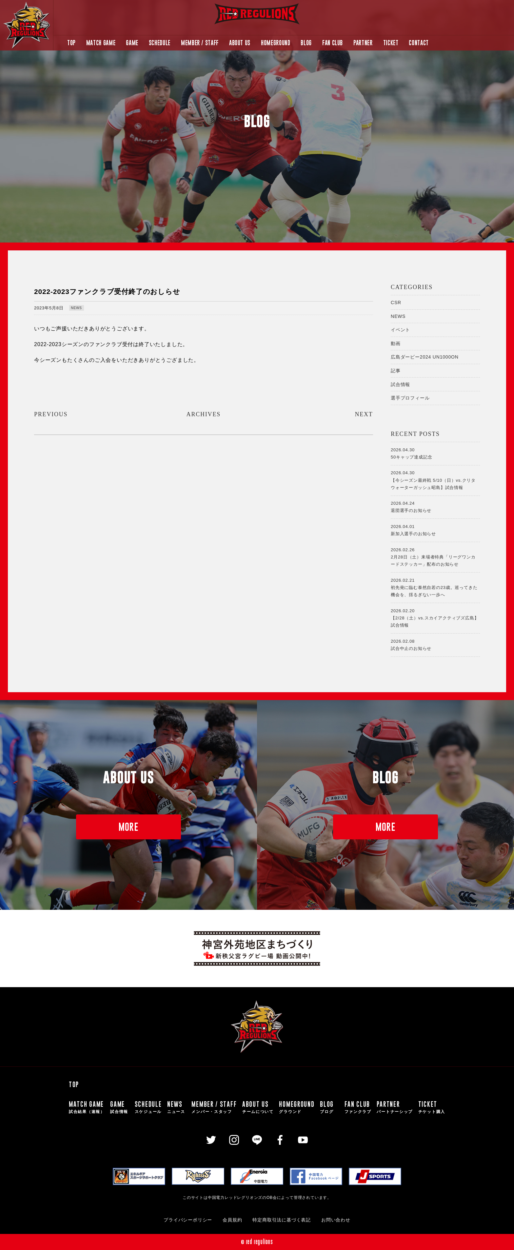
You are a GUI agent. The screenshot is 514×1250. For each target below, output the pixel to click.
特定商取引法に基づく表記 (281, 1220)
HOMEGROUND (275, 43)
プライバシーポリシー (188, 1220)
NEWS (76, 308)
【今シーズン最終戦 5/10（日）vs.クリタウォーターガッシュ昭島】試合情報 (435, 479)
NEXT (364, 414)
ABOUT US (239, 43)
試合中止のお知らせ (435, 644)
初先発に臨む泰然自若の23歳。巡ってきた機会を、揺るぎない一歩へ (435, 587)
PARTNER (362, 43)
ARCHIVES (204, 414)
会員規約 (232, 1220)
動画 (396, 343)
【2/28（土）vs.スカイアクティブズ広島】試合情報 (435, 617)
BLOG (306, 43)
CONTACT (418, 43)
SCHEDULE (159, 43)
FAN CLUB (332, 43)
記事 (396, 370)
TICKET (391, 43)
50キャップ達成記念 (435, 452)
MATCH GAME (100, 43)
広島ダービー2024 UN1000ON (425, 357)
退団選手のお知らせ (435, 506)
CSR (396, 302)
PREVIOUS (51, 414)
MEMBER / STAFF (200, 43)
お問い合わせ (335, 1220)
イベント (400, 329)
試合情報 (400, 384)
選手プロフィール (410, 397)
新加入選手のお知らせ (435, 529)
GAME (132, 43)
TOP (71, 43)
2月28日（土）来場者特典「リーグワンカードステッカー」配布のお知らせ (435, 556)
